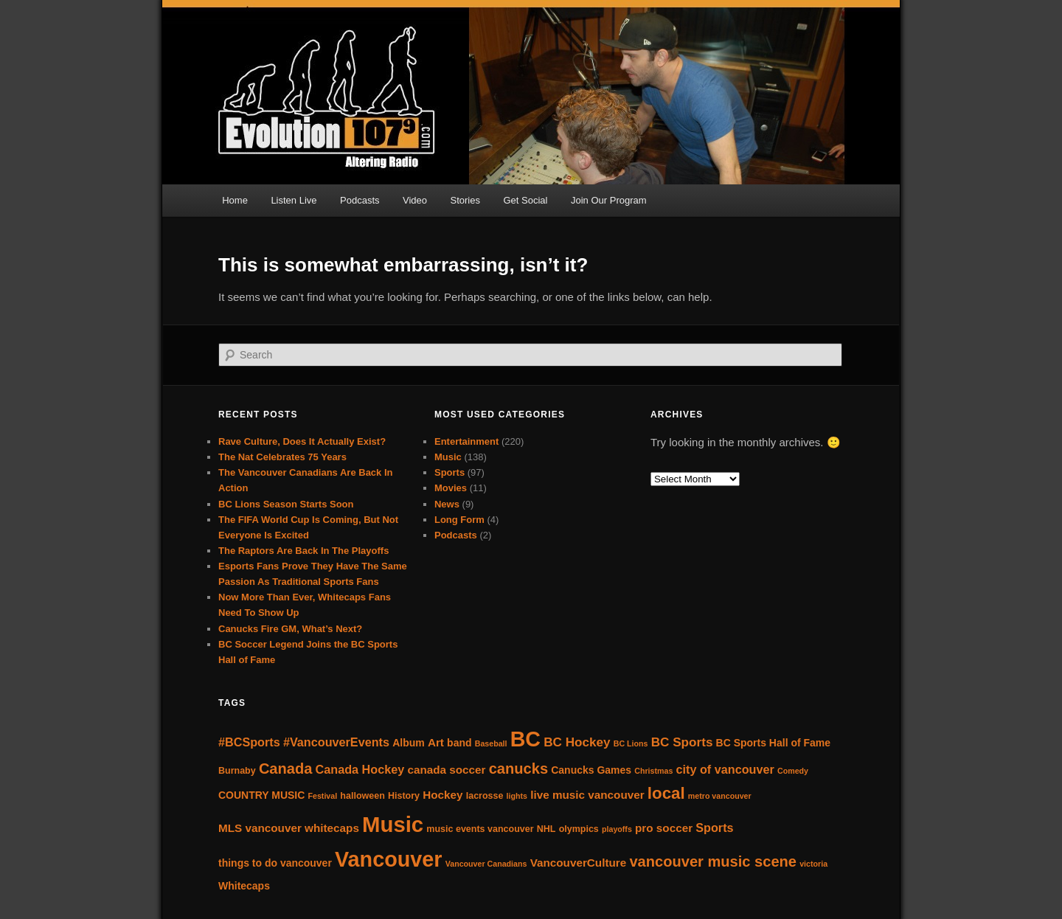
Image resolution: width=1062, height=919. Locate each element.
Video (415, 200)
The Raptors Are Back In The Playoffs (303, 550)
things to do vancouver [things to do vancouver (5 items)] (275, 863)
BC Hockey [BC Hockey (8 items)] (577, 742)
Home (235, 200)
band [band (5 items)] (459, 743)
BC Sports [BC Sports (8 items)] (682, 742)
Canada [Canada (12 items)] (286, 768)
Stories (465, 200)
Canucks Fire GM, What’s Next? (290, 628)
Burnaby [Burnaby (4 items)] (237, 771)
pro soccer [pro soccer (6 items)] (664, 828)
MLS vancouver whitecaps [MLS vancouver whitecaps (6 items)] (288, 828)
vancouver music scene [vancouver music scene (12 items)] (712, 861)
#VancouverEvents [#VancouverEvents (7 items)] (336, 742)
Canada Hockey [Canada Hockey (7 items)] (360, 769)
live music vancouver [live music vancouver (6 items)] (587, 794)
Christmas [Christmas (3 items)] (653, 770)
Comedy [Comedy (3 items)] (792, 770)
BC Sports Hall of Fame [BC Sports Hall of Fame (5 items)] (773, 743)
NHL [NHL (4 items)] (546, 829)
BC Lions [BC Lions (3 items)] (631, 743)
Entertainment (466, 441)
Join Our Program (609, 200)
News (446, 504)
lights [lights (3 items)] (517, 795)
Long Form (459, 519)
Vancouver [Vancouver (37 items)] (388, 859)
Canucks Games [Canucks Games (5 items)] (591, 770)
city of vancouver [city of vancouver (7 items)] (725, 769)
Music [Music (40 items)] (392, 824)
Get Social (526, 200)
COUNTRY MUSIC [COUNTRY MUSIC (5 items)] (261, 795)
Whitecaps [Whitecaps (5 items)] (244, 886)
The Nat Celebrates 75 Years (282, 456)
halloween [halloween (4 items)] (362, 796)
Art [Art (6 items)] (436, 742)
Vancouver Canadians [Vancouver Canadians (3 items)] (486, 863)
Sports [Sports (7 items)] (714, 827)
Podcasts (359, 200)
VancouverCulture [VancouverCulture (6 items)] (578, 862)
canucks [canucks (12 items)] (518, 768)
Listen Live (293, 200)
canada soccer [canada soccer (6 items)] (446, 769)
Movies (450, 487)
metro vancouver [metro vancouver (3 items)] (720, 795)
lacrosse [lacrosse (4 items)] (485, 796)
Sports (449, 472)
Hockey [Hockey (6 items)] (442, 794)
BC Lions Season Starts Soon (285, 504)
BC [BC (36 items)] (525, 739)
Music (448, 456)
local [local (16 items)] (666, 793)
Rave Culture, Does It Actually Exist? (302, 441)
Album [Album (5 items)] (408, 743)
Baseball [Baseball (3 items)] (491, 743)
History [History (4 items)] (404, 796)
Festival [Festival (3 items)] (323, 795)
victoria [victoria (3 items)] (813, 863)
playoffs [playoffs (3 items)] (617, 829)
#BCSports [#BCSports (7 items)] (249, 742)
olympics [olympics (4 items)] (579, 829)
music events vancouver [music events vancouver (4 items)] (479, 829)
